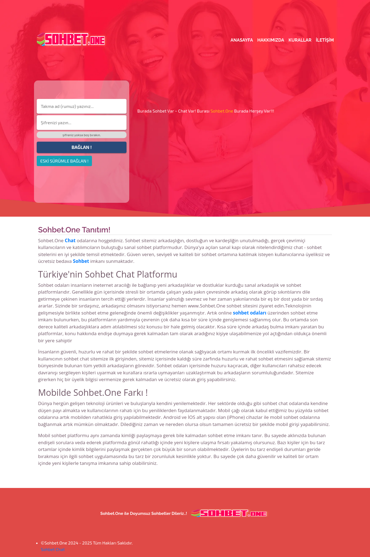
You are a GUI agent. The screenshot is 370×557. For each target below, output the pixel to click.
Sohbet (81, 261)
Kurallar (300, 40)
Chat (70, 240)
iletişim (325, 40)
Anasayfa (241, 40)
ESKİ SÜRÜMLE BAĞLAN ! (64, 160)
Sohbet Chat (53, 549)
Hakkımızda (270, 40)
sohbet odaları (249, 313)
